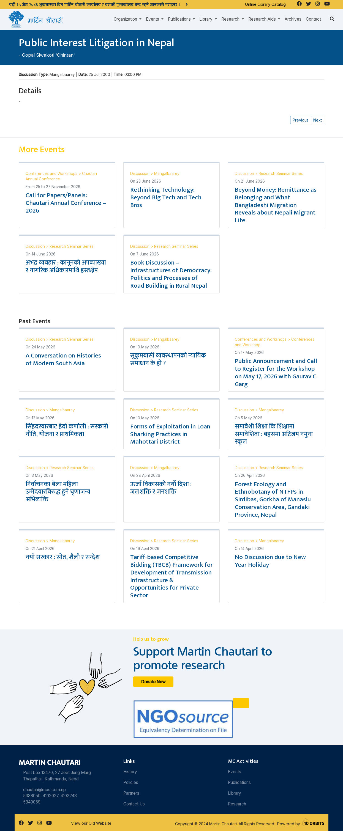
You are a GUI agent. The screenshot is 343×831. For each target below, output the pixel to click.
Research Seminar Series (281, 173)
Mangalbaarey (166, 173)
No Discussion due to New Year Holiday (270, 561)
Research (237, 804)
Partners (131, 793)
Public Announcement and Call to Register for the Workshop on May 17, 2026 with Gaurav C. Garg (276, 372)
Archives (293, 19)
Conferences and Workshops (52, 173)
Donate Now (153, 681)
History (130, 771)
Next (317, 120)
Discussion (140, 173)
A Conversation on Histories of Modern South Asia (63, 359)
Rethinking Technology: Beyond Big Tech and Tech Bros (166, 197)
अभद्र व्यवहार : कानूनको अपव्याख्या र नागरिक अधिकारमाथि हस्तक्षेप (66, 266)
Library (234, 793)
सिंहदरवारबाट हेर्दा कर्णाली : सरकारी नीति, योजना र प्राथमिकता (67, 430)
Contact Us (134, 804)
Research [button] (231, 19)
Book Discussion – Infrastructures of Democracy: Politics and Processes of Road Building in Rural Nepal (171, 274)
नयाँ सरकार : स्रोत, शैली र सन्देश (63, 557)
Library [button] (206, 19)
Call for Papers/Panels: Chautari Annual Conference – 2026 (66, 203)
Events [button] (153, 19)
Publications (239, 782)
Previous (301, 120)
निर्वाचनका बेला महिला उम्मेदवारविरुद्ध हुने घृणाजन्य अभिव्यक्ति (58, 492)
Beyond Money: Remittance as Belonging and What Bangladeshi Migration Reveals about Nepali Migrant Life (276, 205)
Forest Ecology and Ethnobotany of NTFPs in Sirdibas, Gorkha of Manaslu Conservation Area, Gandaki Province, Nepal (273, 499)
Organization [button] (126, 19)
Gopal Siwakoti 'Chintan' (48, 55)
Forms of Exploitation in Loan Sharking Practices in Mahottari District (170, 434)
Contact (313, 19)
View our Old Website (91, 823)
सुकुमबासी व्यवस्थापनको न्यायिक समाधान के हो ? (168, 359)
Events (234, 771)
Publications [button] (180, 19)
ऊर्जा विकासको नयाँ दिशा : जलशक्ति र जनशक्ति (161, 488)
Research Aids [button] (262, 19)
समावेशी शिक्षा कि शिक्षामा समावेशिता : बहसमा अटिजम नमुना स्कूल (274, 434)
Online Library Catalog (265, 4)
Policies (130, 782)
